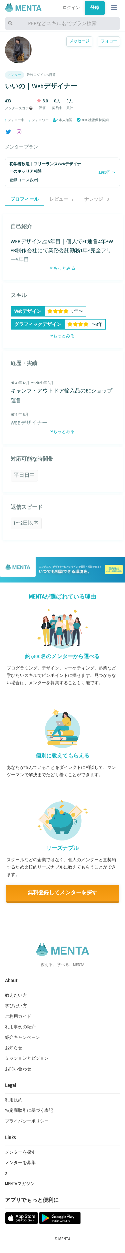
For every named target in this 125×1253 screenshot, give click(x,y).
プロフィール (24, 199)
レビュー (61, 199)
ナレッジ (96, 199)
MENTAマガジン (20, 1183)
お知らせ (14, 1048)
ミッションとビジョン (27, 1058)
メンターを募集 (20, 1162)
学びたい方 (16, 1005)
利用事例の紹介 (20, 1026)
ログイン (71, 7)
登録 (94, 7)
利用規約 (14, 1100)
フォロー (109, 41)
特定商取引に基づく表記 (29, 1110)
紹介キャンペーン (22, 1037)
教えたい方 (16, 995)
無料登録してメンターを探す (63, 893)
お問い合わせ (18, 1069)
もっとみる (62, 268)
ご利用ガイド (18, 1016)
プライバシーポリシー (27, 1121)
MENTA (64, 1239)
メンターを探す (20, 1152)
